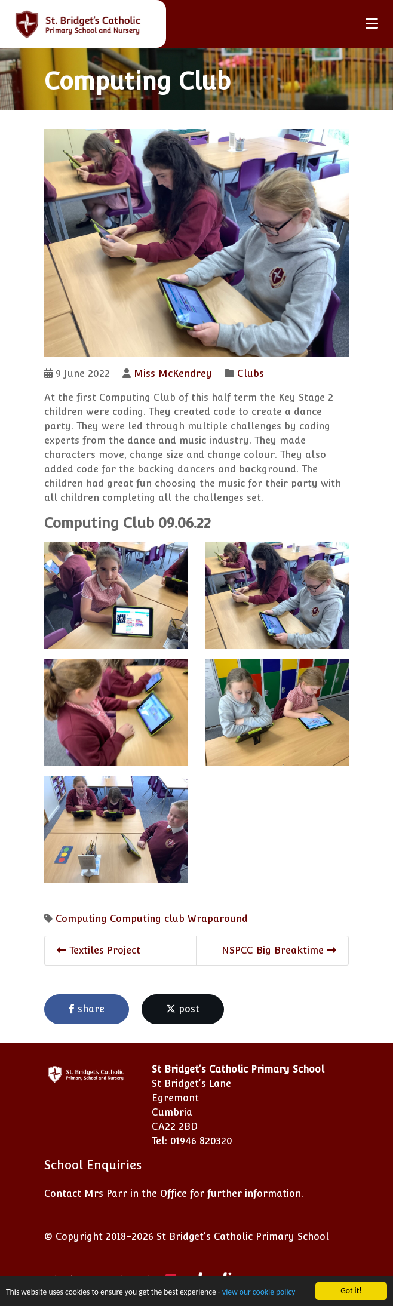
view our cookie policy (258, 1293)
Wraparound (218, 918)
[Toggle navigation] (371, 23)
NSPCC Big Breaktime (279, 950)
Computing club (147, 918)
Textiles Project (98, 950)
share (87, 1009)
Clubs (250, 373)
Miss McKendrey (173, 373)
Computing (81, 918)
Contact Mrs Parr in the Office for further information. (173, 1193)
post (182, 1009)
